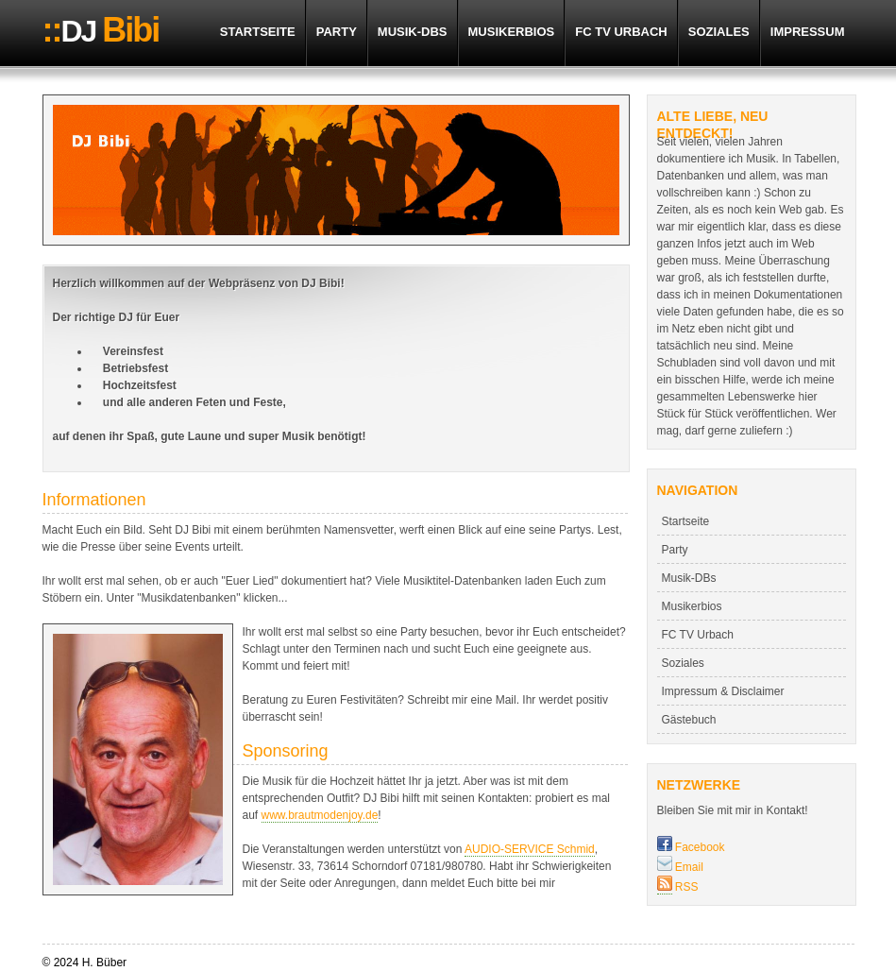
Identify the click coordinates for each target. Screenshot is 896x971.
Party (336, 32)
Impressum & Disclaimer (723, 691)
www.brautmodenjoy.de (320, 815)
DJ (101, 31)
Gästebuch (689, 719)
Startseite (258, 32)
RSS (685, 887)
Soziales (719, 32)
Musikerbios (511, 32)
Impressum (807, 32)
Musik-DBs (413, 32)
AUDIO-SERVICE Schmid (530, 849)
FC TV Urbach (621, 32)
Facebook (691, 847)
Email (680, 867)
